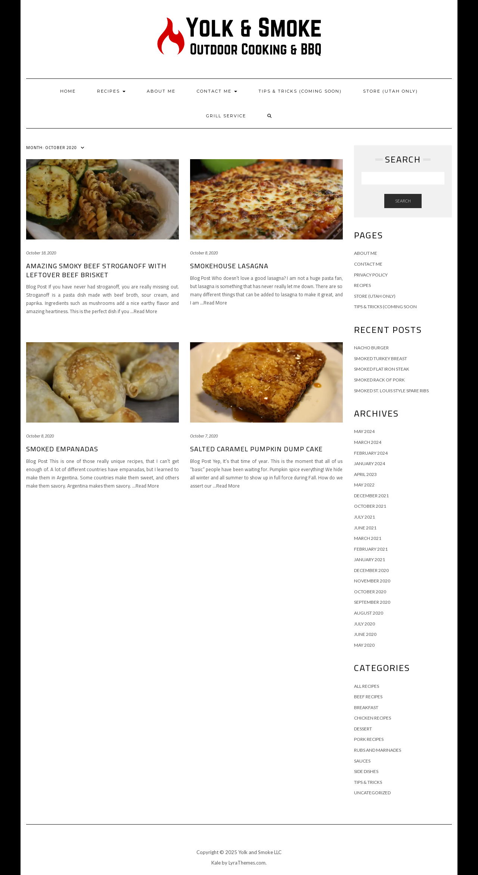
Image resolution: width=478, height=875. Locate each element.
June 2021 (365, 528)
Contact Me (217, 91)
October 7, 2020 (204, 435)
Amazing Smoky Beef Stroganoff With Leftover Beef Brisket (96, 270)
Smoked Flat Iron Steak (381, 369)
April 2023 (365, 474)
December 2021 (371, 495)
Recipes (111, 91)
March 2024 (367, 442)
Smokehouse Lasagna (229, 266)
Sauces (362, 761)
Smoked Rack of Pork (379, 380)
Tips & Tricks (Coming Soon (385, 306)
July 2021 (364, 517)
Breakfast (366, 707)
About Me (161, 91)
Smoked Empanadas (62, 449)
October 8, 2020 (204, 252)
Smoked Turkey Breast (380, 358)
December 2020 (371, 570)
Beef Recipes (368, 696)
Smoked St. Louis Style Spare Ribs (391, 390)
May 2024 (364, 431)
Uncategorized (372, 792)
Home (68, 91)
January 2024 (369, 463)
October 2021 (370, 506)
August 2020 (368, 613)
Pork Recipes (369, 739)
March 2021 (367, 538)
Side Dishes (366, 771)
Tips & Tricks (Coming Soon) (300, 91)
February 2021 (371, 549)
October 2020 (370, 591)
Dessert (363, 729)
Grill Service (226, 115)
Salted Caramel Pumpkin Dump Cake (256, 449)
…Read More (143, 311)
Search (403, 200)
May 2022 (364, 485)
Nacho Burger (371, 347)
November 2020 (372, 581)
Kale (216, 863)
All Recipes (366, 686)
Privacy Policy (371, 275)
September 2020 (372, 602)
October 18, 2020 (41, 252)
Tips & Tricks (368, 782)
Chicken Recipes (372, 718)
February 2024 (371, 453)
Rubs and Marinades (377, 750)
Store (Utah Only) (390, 91)
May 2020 (364, 645)
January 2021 (369, 559)
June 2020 (365, 634)
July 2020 (364, 624)
